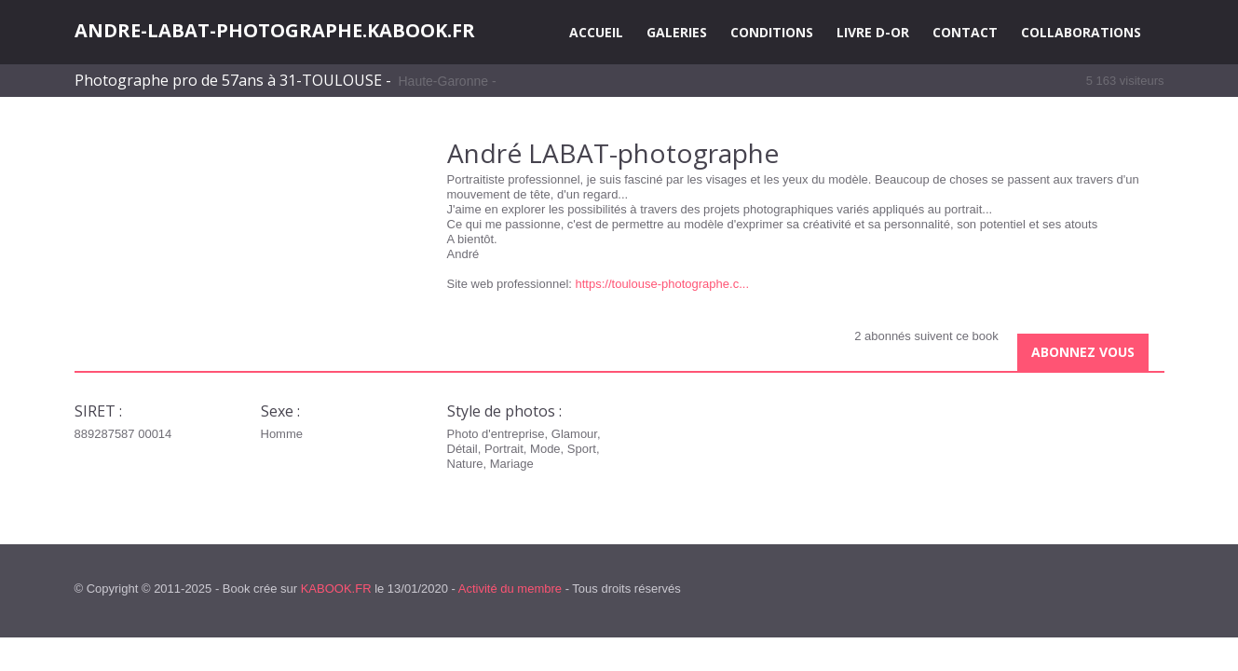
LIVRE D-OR (873, 32)
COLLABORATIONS (1081, 32)
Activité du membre (510, 589)
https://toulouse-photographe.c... (662, 284)
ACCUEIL (596, 32)
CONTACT (965, 32)
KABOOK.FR (336, 589)
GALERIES (676, 32)
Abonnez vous (1083, 352)
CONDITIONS (771, 32)
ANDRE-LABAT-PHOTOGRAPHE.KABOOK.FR (275, 30)
